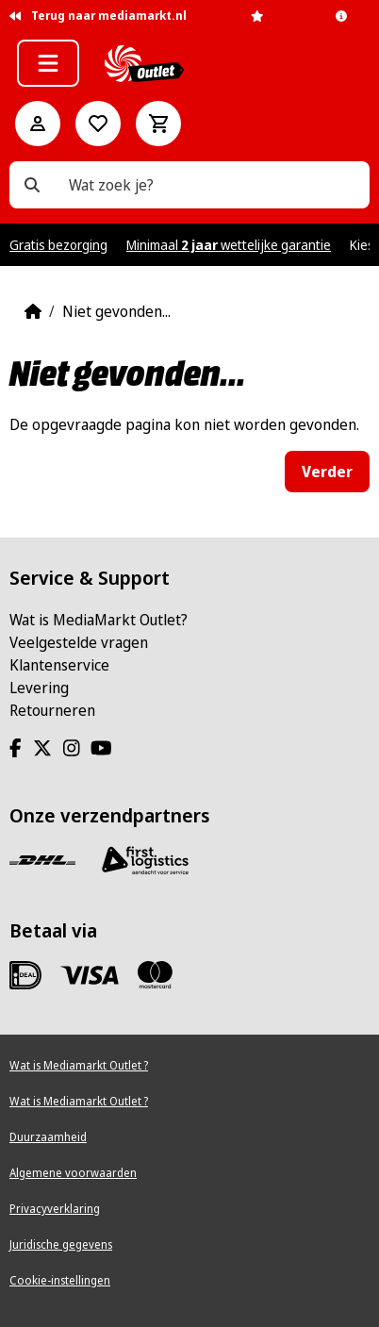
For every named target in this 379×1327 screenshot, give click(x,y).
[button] (48, 63)
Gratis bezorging (58, 245)
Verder (327, 471)
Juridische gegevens (60, 1244)
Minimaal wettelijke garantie (228, 245)
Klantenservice (59, 665)
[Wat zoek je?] (32, 184)
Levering (39, 687)
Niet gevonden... (116, 311)
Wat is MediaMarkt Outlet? (98, 619)
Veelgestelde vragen (78, 642)
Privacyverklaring (54, 1209)
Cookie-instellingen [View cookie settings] (59, 1280)
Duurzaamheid (48, 1137)
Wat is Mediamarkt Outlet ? (78, 1065)
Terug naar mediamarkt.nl (98, 16)
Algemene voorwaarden (73, 1173)
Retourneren (52, 710)
